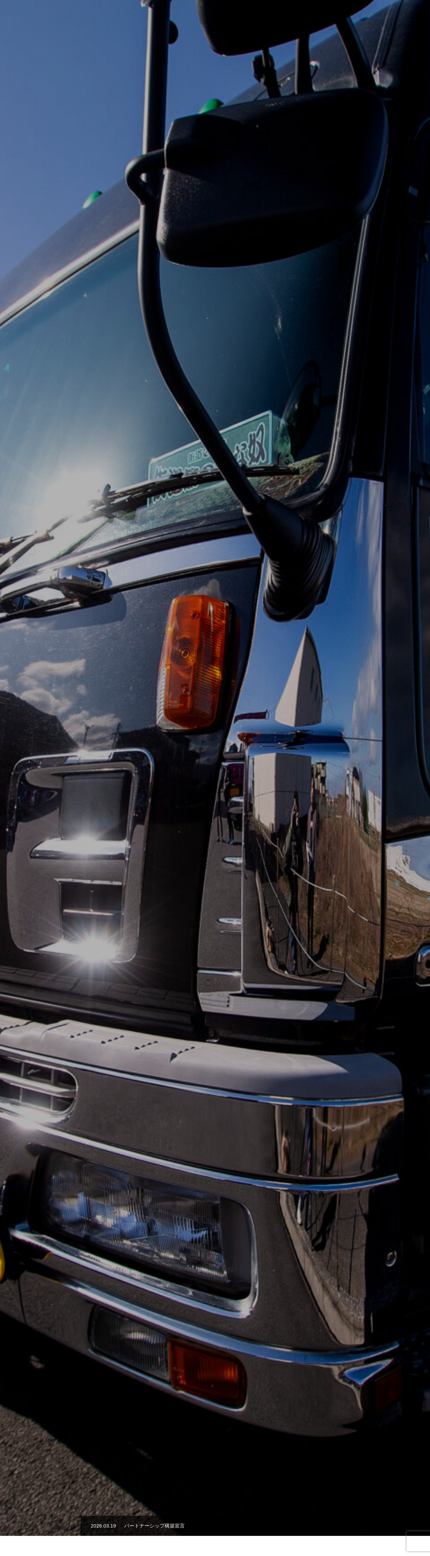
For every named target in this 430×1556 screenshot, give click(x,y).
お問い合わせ (403, 17)
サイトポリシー (215, 1527)
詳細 (215, 809)
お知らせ (367, 17)
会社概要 (286, 17)
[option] (215, 167)
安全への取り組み (327, 17)
